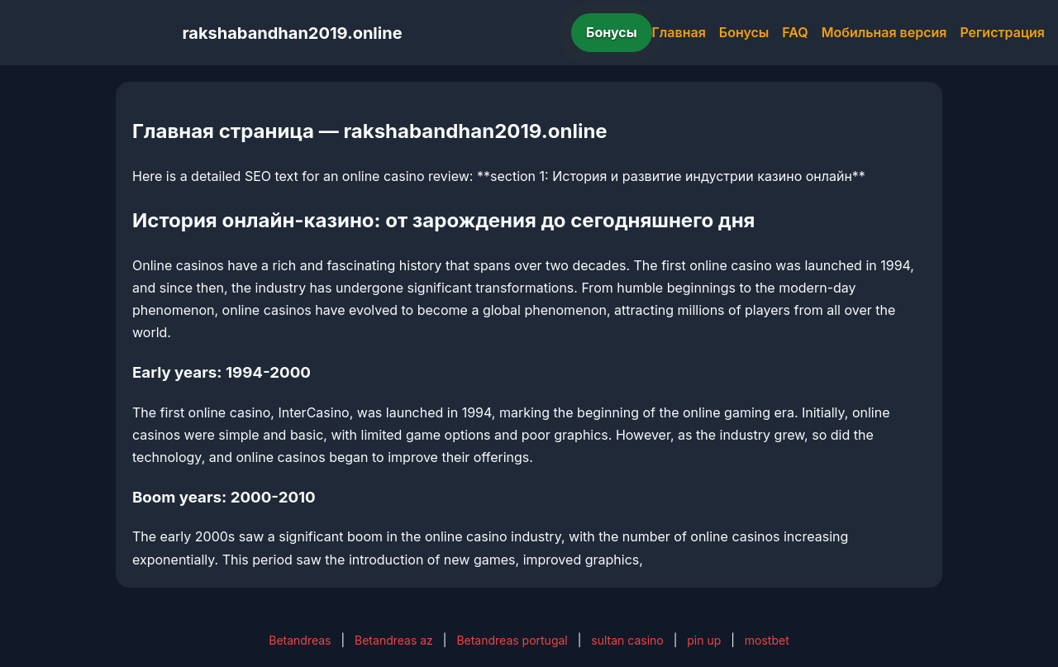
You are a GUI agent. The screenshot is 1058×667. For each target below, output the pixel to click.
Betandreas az (394, 640)
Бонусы (611, 32)
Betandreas (300, 640)
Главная (679, 32)
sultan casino (627, 640)
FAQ (795, 32)
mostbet (767, 640)
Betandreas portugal (511, 640)
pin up (704, 640)
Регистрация (1002, 32)
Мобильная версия (884, 32)
